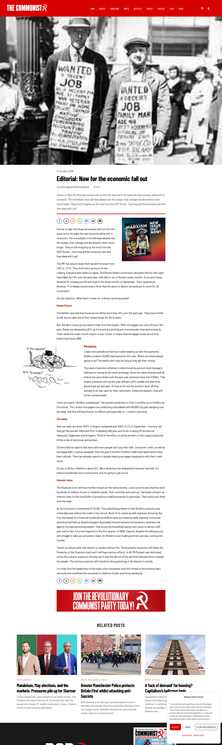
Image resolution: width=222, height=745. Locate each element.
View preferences (206, 727)
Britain (97, 188)
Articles (138, 8)
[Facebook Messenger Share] (86, 222)
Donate (102, 8)
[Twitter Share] (66, 222)
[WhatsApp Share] (79, 222)
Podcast (161, 8)
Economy (156, 681)
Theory (149, 8)
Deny (188, 727)
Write (126, 8)
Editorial (27, 681)
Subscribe (114, 8)
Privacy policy (199, 735)
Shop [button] (172, 8)
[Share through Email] (93, 222)
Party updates (94, 681)
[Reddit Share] (73, 222)
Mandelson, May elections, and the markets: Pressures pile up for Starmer (46, 689)
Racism (104, 681)
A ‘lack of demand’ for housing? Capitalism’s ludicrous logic (168, 689)
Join (92, 8)
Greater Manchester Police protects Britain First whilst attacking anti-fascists (108, 692)
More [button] (181, 8)
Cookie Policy (187, 735)
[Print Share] (100, 222)
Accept (175, 727)
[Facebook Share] (59, 222)
